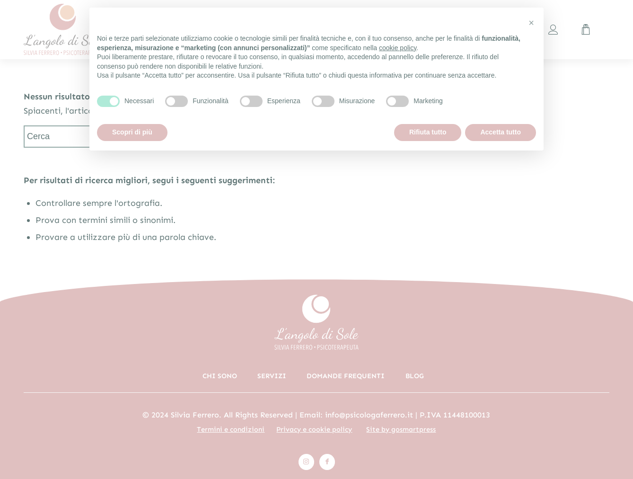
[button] (531, 22)
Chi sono (219, 376)
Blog (414, 376)
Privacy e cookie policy (314, 429)
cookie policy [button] (397, 48)
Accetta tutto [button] (500, 132)
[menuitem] (553, 29)
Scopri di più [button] (132, 132)
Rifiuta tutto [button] (428, 132)
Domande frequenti (346, 376)
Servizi (271, 376)
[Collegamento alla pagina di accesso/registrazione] (553, 29)
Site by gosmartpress (401, 429)
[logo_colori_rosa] (80, 29)
